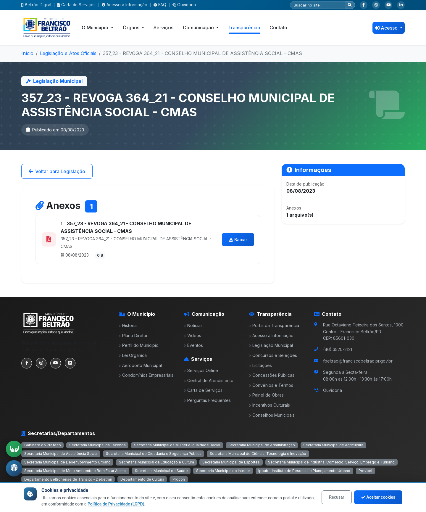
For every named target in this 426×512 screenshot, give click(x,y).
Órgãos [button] (132, 27)
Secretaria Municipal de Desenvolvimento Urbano (67, 462)
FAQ (160, 4)
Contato (278, 27)
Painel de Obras (266, 394)
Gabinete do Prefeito (42, 445)
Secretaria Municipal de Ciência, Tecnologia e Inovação (258, 453)
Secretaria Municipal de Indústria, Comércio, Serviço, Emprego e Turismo (331, 462)
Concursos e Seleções (273, 355)
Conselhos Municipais (272, 415)
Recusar (336, 497)
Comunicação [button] (199, 27)
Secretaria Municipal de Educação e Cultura (156, 462)
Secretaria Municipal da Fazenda (97, 445)
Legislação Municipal (271, 345)
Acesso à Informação (124, 4)
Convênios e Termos (271, 385)
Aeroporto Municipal (140, 365)
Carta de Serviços (76, 4)
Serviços (163, 27)
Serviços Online (201, 370)
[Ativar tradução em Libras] (14, 448)
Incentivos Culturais (269, 405)
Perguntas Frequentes (207, 400)
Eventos (193, 345)
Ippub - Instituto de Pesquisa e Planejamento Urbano (304, 470)
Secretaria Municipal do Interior (223, 470)
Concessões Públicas (271, 375)
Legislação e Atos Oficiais (68, 53)
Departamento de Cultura (142, 479)
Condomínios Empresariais (146, 375)
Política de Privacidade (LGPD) (116, 504)
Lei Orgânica (133, 355)
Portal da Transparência (274, 325)
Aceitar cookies (378, 497)
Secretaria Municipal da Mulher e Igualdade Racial (177, 445)
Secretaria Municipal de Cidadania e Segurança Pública (153, 453)
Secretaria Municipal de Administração (261, 445)
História (128, 325)
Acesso (387, 28)
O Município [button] (95, 27)
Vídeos (192, 335)
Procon (178, 479)
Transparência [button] (244, 27)
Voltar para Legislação (57, 171)
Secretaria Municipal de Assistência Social (61, 453)
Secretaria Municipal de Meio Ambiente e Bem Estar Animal (75, 470)
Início (27, 53)
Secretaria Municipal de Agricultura (333, 445)
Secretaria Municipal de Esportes (231, 462)
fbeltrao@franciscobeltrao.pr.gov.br (358, 360)
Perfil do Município (139, 345)
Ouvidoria (184, 4)
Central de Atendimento (208, 380)
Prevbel (365, 470)
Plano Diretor (133, 335)
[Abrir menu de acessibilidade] (14, 468)
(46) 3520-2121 (337, 349)
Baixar (238, 239)
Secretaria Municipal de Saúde (161, 470)
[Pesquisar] (317, 5)
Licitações (260, 365)
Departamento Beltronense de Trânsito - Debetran (68, 479)
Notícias (193, 325)
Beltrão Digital (36, 4)
